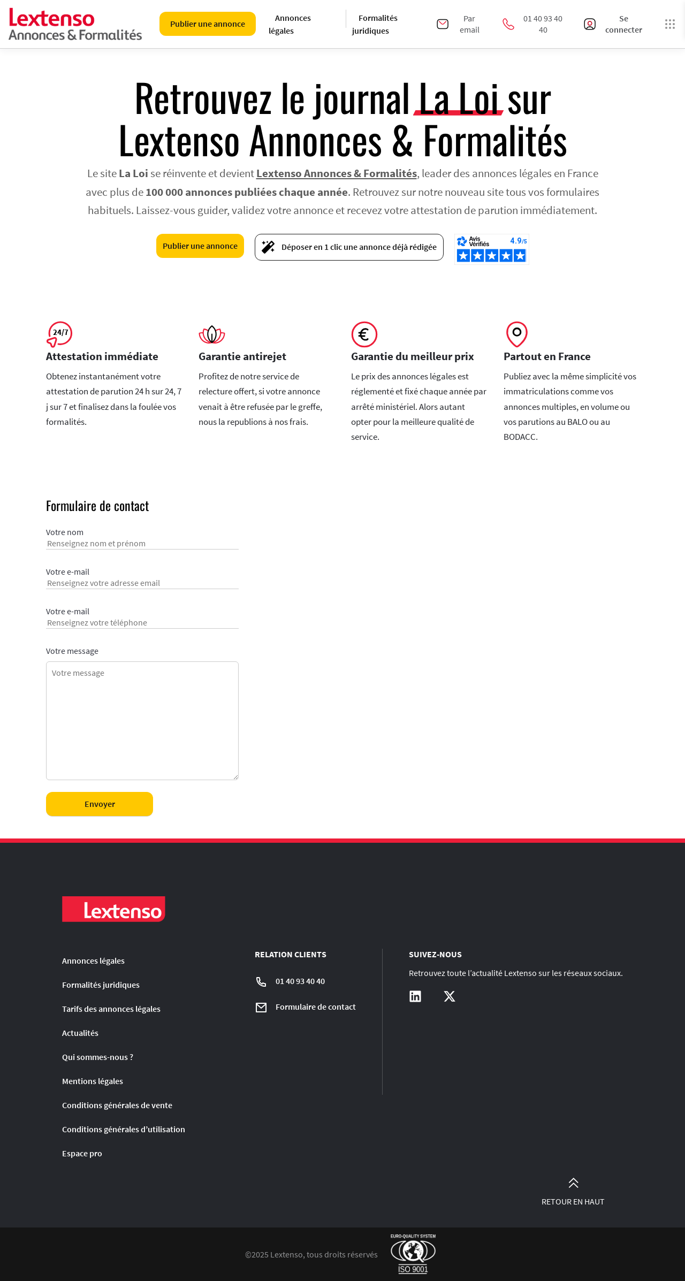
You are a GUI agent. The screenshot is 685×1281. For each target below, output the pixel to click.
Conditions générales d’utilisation (123, 1129)
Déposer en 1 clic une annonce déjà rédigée (349, 247)
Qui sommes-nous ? (97, 1056)
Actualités (80, 1032)
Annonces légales (290, 24)
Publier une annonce (207, 23)
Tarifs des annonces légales (111, 1008)
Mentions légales (92, 1081)
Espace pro (82, 1153)
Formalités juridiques (375, 24)
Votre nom (142, 542)
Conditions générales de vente (117, 1105)
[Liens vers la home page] (75, 24)
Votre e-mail (142, 581)
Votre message (142, 713)
